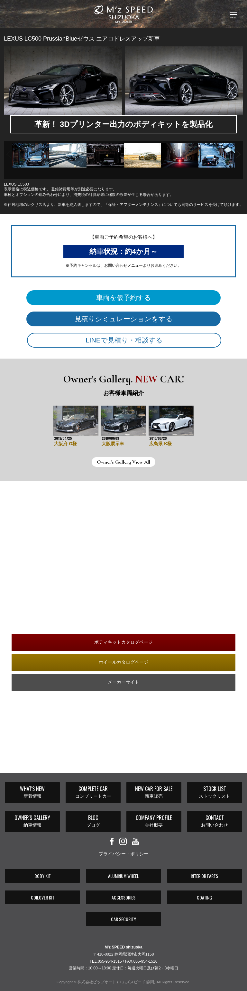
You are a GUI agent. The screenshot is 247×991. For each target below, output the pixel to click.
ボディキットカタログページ (123, 642)
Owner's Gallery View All (123, 462)
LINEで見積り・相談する (124, 340)
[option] (30, 155)
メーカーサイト (123, 682)
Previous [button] (8, 152)
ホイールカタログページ (123, 662)
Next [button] (238, 152)
